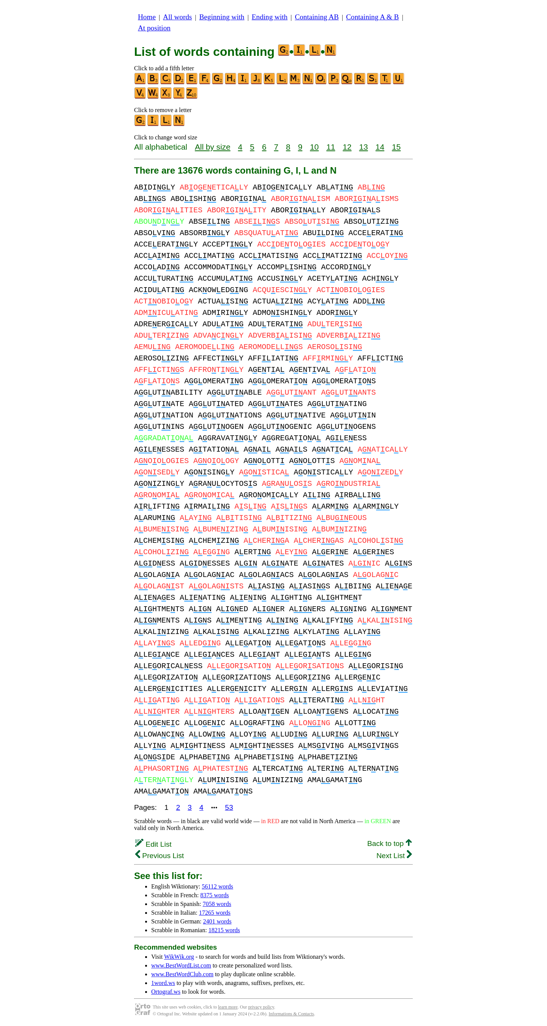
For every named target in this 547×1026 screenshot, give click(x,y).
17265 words (215, 912)
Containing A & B (372, 17)
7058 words (217, 904)
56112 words (217, 886)
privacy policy (261, 1007)
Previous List (159, 856)
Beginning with (222, 17)
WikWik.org (179, 956)
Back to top (389, 843)
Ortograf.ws (165, 991)
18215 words (224, 930)
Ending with (270, 17)
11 (330, 146)
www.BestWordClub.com (182, 974)
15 (396, 146)
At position (154, 28)
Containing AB (317, 17)
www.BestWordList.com (181, 965)
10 (314, 146)
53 (229, 807)
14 (380, 146)
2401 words (217, 921)
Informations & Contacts (291, 1014)
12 (347, 146)
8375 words (214, 895)
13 (363, 146)
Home (147, 17)
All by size (213, 146)
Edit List (153, 844)
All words (177, 17)
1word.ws (163, 983)
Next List (394, 856)
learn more (228, 1007)
